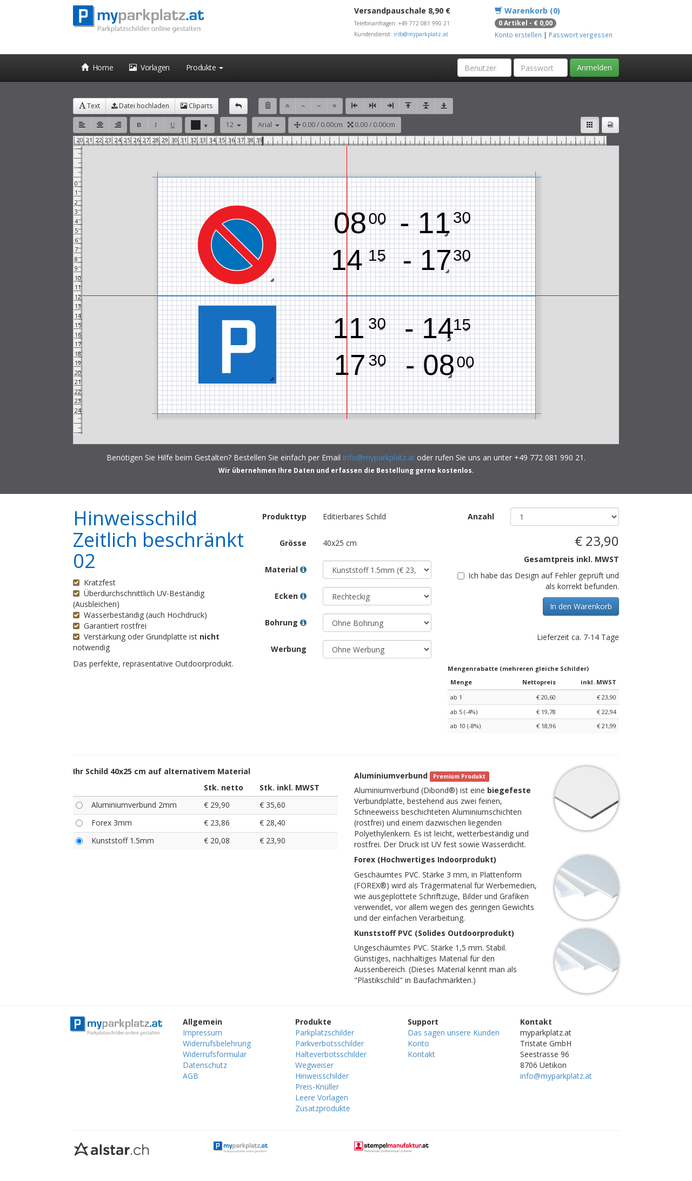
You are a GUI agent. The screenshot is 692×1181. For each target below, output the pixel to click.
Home (97, 67)
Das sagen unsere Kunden (454, 1032)
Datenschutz (205, 1065)
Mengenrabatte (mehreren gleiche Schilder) (518, 668)
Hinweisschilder (322, 1076)
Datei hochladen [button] (140, 105)
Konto (418, 1043)
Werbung (289, 649)
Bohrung (286, 622)
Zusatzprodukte (322, 1108)
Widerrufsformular (215, 1054)
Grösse (293, 543)
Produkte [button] (204, 67)
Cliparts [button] (196, 105)
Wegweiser (314, 1065)
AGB (190, 1076)
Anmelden (594, 67)
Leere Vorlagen (321, 1097)
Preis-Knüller (317, 1086)
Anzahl (481, 516)
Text (89, 105)
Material (286, 569)
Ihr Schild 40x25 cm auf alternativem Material (161, 771)
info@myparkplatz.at (421, 34)
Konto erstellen (518, 34)
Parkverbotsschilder (329, 1043)
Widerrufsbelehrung (217, 1043)
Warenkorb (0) (527, 10)
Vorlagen (149, 67)
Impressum (202, 1032)
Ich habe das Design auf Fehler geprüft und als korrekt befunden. (538, 580)
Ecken (291, 596)
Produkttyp (284, 516)
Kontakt (421, 1054)
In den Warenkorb (581, 606)
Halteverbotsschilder (331, 1054)
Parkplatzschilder (324, 1032)
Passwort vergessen (581, 34)
